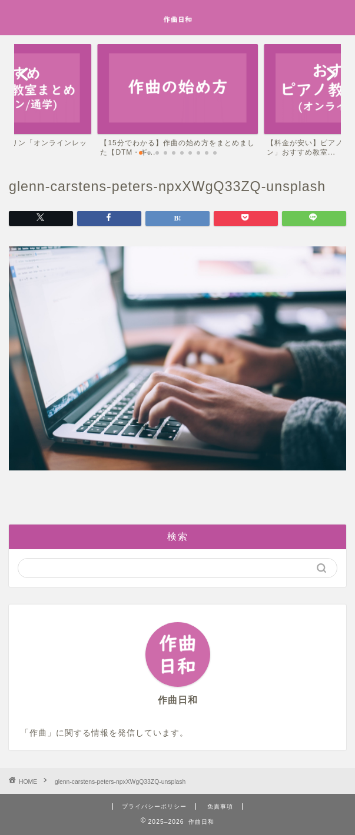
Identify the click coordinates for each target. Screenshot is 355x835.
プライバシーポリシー (154, 806)
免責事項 (220, 806)
